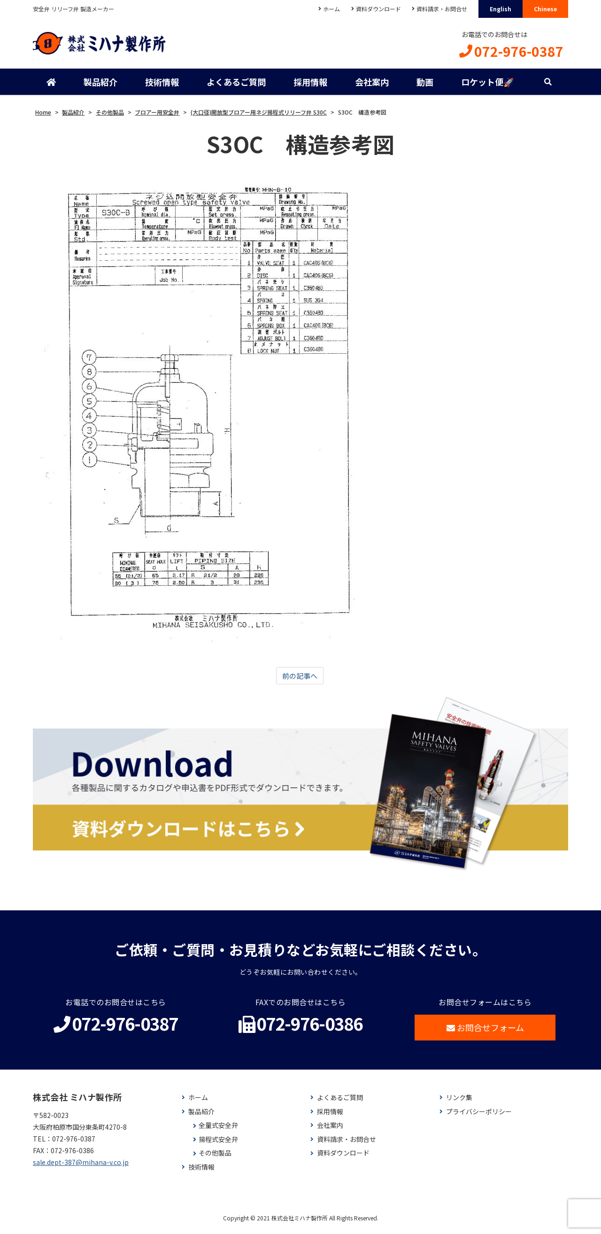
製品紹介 (100, 84)
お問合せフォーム (485, 1031)
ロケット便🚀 (486, 84)
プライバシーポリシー (479, 1115)
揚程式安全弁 (218, 1143)
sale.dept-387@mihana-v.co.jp (81, 1167)
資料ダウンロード (375, 9)
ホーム (326, 9)
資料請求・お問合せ (440, 9)
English (500, 9)
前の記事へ (299, 679)
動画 (424, 84)
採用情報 (310, 84)
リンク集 (459, 1101)
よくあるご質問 (235, 84)
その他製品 (215, 1157)
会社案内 (371, 84)
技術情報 (162, 84)
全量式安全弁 (218, 1129)
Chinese (545, 9)
